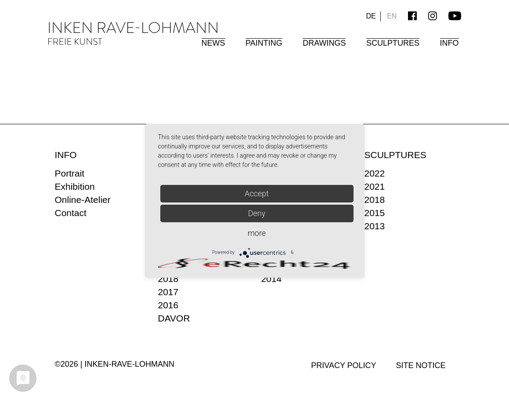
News (213, 43)
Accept (257, 193)
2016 (168, 305)
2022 (375, 173)
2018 (168, 279)
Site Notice (421, 365)
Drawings (324, 43)
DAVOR (174, 318)
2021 (375, 186)
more (257, 233)
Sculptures (392, 43)
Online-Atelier (83, 200)
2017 (168, 292)
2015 (375, 213)
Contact (71, 213)
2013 (375, 226)
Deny (257, 213)
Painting (263, 43)
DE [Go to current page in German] (370, 16)
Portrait (70, 173)
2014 (271, 279)
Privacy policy (343, 365)
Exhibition (75, 186)
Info (449, 43)
